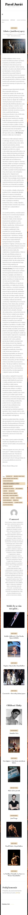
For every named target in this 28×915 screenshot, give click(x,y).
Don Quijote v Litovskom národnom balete (14, 762)
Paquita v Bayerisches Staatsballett (14, 666)
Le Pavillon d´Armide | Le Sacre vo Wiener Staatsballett (14, 875)
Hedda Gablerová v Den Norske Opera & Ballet (14, 637)
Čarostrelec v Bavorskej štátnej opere (14, 693)
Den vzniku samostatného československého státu (11, 484)
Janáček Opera (7, 486)
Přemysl (15, 500)
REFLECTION (14, 787)
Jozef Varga (14, 818)
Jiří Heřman (19, 488)
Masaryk (11, 490)
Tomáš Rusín (18, 502)
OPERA (12, 497)
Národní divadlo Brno (10, 493)
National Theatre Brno (10, 495)
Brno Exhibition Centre (10, 478)
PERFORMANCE (7, 500)
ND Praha (6, 497)
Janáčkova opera (8, 488)
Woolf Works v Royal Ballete (14, 846)
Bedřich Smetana (19, 476)
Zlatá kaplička (7, 504)
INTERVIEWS (14, 730)
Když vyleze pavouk (14, 791)
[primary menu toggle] (3, 14)
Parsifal (18, 497)
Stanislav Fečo (14, 733)
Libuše (5, 490)
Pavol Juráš (14, 4)
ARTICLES (14, 28)
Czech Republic (7, 480)
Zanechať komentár (15, 35)
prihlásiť (17, 893)
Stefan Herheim (8, 502)
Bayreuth (9, 476)
